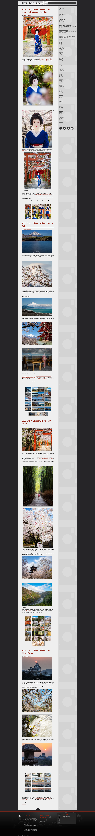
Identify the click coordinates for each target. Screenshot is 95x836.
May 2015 (60, 97)
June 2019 (60, 65)
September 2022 (61, 48)
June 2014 (60, 103)
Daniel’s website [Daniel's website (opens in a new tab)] (24, 150)
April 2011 (60, 118)
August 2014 (61, 101)
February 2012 (61, 114)
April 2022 (60, 49)
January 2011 (61, 122)
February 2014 (61, 108)
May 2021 (60, 55)
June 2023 (60, 42)
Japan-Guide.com (43, 821)
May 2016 (60, 91)
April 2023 (60, 44)
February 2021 (61, 59)
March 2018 (61, 76)
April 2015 (60, 98)
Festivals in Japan (61, 10)
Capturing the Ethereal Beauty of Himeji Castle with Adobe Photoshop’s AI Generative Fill (30, 823)
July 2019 (60, 64)
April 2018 (60, 75)
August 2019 (61, 63)
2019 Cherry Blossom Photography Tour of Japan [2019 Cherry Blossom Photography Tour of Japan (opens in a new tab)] (43, 194)
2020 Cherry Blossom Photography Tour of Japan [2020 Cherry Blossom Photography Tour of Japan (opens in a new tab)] (45, 378)
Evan (25, 15)
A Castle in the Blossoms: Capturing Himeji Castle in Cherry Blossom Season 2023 (30, 826)
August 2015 (61, 95)
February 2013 (61, 112)
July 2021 (60, 53)
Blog (59, 9)
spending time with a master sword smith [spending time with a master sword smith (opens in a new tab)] (45, 59)
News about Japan (62, 14)
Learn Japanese (61, 13)
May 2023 (60, 43)
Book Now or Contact (62, 20)
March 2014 (61, 107)
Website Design (23, 835)
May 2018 (60, 74)
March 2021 (61, 58)
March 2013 (61, 111)
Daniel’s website (27, 319)
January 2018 (61, 79)
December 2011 (61, 117)
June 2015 (60, 96)
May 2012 (60, 113)
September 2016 (61, 86)
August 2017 (61, 80)
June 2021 (60, 54)
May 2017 (60, 82)
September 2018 (61, 70)
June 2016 (60, 90)
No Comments (29, 15)
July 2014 (60, 102)
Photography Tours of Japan (63, 15)
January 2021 (61, 60)
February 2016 (61, 92)
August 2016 (61, 87)
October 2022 (61, 47)
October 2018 (61, 69)
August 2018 (61, 71)
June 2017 (60, 81)
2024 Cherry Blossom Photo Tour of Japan (65, 21)
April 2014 (60, 106)
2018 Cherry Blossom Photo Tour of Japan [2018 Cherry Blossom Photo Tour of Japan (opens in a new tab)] (28, 195)
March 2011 (61, 119)
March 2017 (61, 85)
